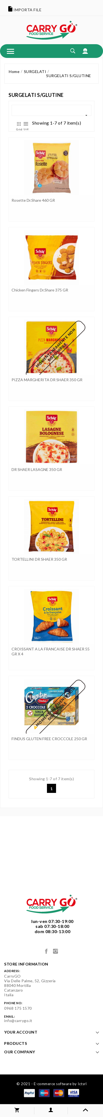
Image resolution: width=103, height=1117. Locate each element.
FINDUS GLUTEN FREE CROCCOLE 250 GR (49, 738)
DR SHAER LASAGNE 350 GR (37, 469)
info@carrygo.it (18, 1020)
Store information (26, 964)
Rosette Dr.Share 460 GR (33, 200)
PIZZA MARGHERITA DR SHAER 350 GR (47, 379)
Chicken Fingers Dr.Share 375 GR (40, 290)
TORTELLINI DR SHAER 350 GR (39, 559)
